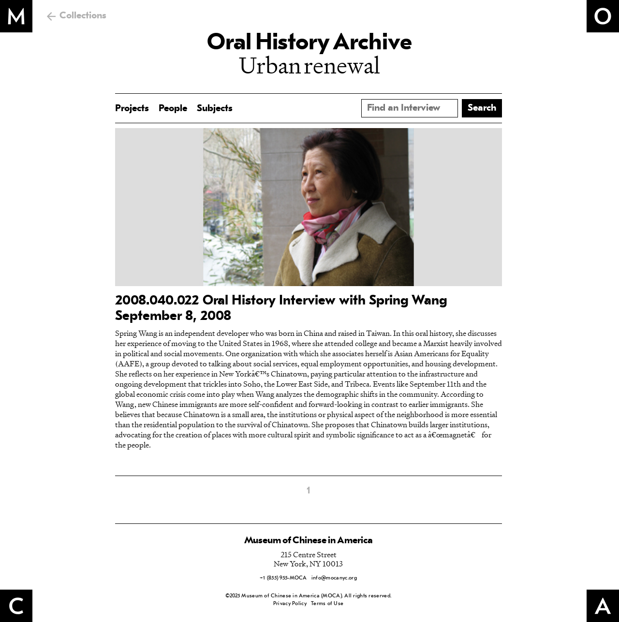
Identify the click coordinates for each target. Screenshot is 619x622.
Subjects (215, 109)
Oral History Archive (309, 43)
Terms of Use (327, 604)
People (173, 109)
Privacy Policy (290, 604)
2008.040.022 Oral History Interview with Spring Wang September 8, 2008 (281, 308)
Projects (132, 109)
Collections (82, 16)
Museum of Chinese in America (308, 541)
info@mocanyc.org (334, 578)
